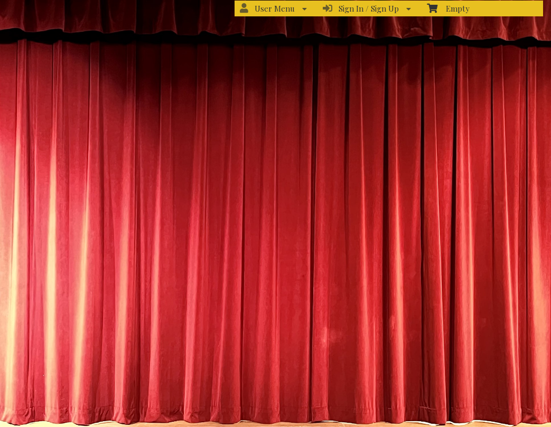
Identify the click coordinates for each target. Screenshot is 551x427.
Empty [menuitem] (448, 8)
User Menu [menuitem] (273, 8)
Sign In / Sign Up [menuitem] (367, 8)
